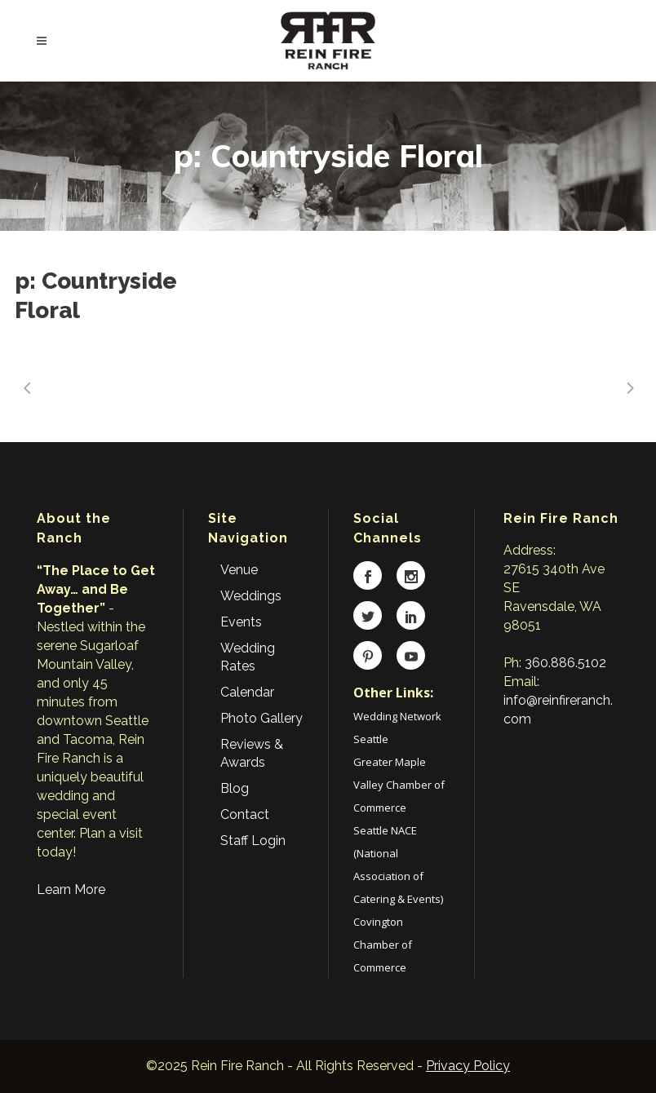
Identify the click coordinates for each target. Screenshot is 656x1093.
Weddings (250, 596)
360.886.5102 (565, 662)
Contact (244, 814)
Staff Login (253, 840)
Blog (234, 788)
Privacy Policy (468, 1065)
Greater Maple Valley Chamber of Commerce (399, 784)
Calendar (247, 692)
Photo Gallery (261, 718)
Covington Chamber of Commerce (382, 944)
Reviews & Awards (251, 753)
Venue (239, 569)
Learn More (71, 889)
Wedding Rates (247, 657)
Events (241, 622)
